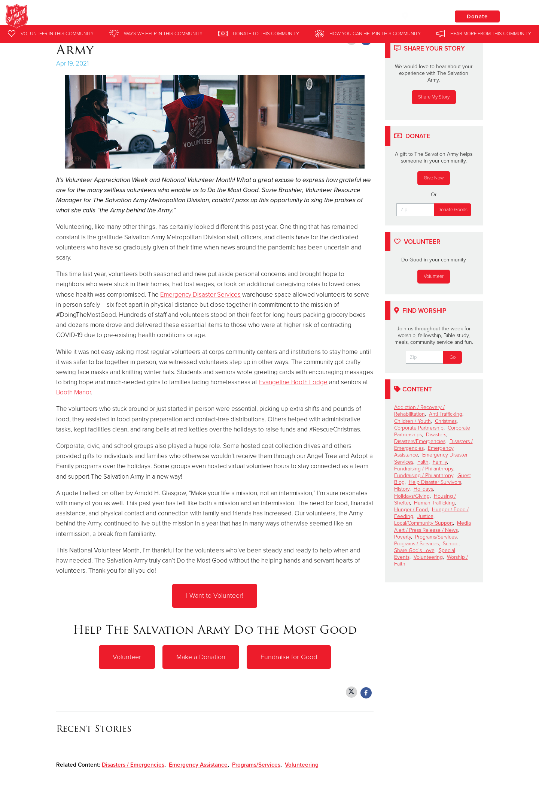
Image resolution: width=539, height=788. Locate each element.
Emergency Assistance (198, 764)
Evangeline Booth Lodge (293, 382)
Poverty (402, 537)
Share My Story (434, 97)
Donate (477, 16)
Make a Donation (200, 656)
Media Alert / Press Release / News (432, 526)
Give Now (434, 178)
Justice (425, 516)
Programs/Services (256, 764)
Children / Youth (412, 421)
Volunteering (302, 764)
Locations (420, 16)
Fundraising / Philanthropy (423, 469)
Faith (423, 462)
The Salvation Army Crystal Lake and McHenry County (167, 17)
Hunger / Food (411, 509)
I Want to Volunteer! (214, 595)
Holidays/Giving (412, 496)
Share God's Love (414, 550)
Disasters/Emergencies (419, 441)
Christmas (446, 421)
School (451, 543)
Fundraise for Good (289, 656)
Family (440, 462)
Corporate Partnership (419, 428)
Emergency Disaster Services (200, 294)
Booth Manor (73, 392)
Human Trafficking (434, 503)
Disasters (436, 434)
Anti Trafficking (445, 414)
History (401, 489)
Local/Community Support (423, 523)
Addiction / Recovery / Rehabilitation (419, 410)
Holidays (423, 489)
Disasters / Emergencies (133, 764)
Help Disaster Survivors (435, 482)
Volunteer (127, 656)
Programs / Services (416, 543)
